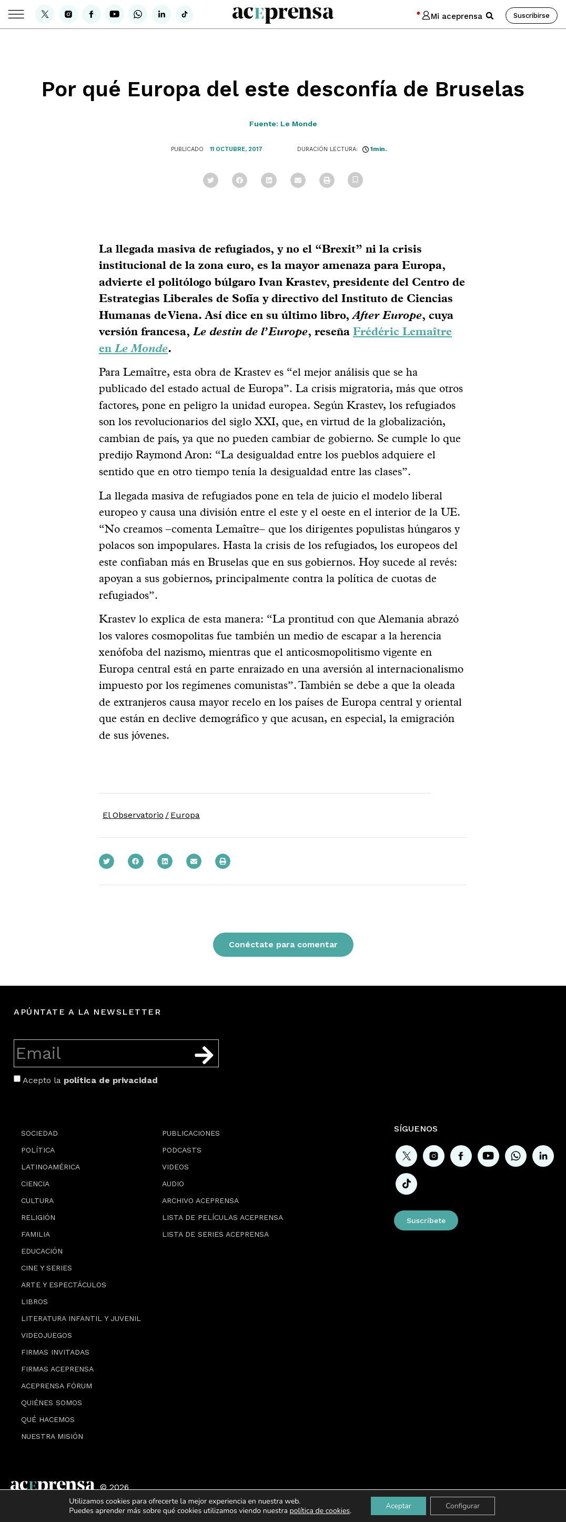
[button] (489, 15)
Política (38, 1150)
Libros (34, 1301)
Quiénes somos (51, 1402)
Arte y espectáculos (63, 1284)
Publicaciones (191, 1133)
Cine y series (46, 1268)
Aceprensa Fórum (56, 1385)
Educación (42, 1251)
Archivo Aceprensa (200, 1200)
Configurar (463, 1505)
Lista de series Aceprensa (215, 1234)
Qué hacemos (48, 1419)
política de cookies (318, 1510)
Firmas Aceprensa (57, 1369)
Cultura (37, 1200)
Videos (175, 1167)
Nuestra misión (52, 1436)
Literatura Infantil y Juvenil (81, 1318)
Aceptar (397, 1505)
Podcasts (181, 1150)
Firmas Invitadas (55, 1352)
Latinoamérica (50, 1167)
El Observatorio (133, 815)
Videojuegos (46, 1335)
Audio (173, 1183)
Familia (35, 1234)
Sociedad (39, 1133)
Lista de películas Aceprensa (222, 1217)
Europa (185, 815)
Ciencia (35, 1183)
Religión (38, 1217)
